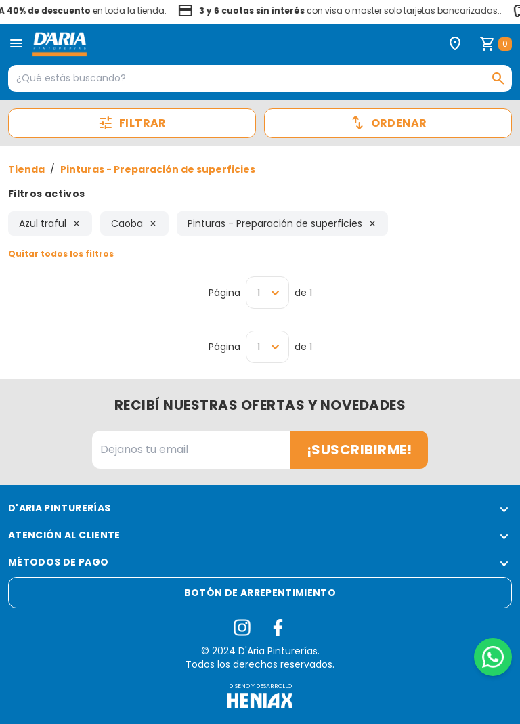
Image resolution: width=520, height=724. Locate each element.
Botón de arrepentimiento (260, 592)
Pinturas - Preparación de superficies (157, 169)
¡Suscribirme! (359, 449)
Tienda (26, 169)
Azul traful (50, 223)
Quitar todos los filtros (61, 253)
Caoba (134, 223)
